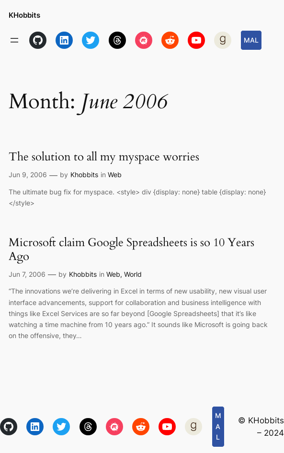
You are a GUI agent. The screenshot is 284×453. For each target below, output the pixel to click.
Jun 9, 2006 (28, 174)
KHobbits (24, 15)
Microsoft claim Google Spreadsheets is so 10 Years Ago (131, 249)
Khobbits (84, 174)
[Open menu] (14, 40)
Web (115, 174)
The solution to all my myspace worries (104, 157)
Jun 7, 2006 (27, 274)
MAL (251, 40)
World (133, 274)
